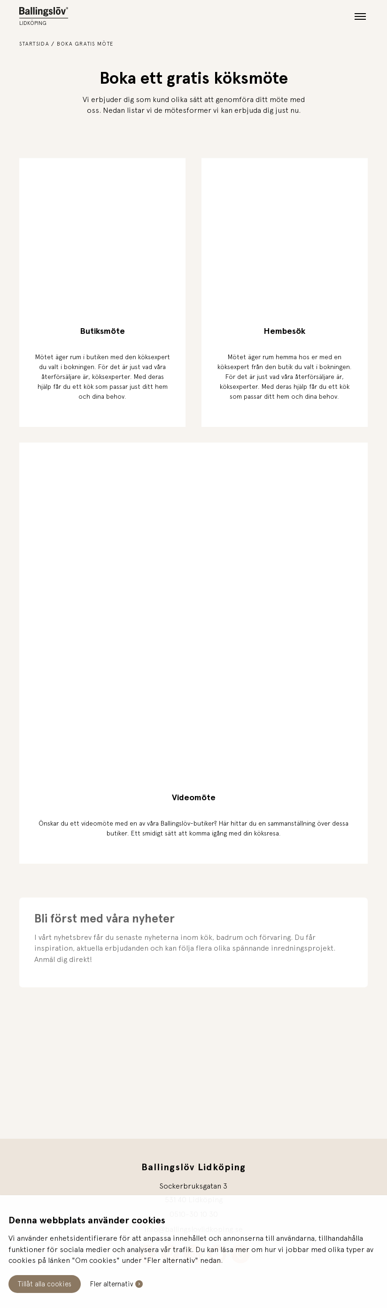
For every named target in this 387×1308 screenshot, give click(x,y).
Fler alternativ (111, 1284)
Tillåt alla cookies (44, 1284)
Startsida (34, 43)
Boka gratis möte (85, 43)
